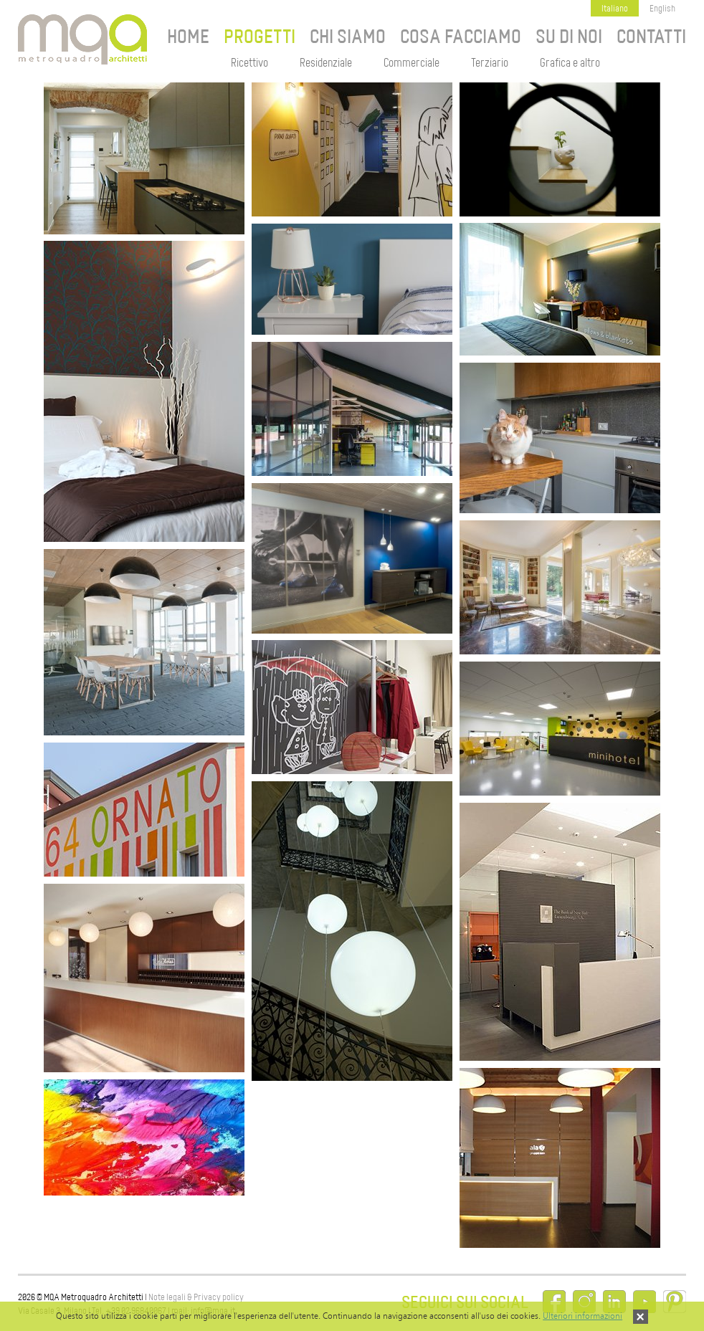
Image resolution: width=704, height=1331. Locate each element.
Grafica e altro (570, 63)
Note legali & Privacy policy (196, 1297)
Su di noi (569, 37)
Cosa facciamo (460, 37)
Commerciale (411, 63)
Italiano (614, 8)
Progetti (259, 37)
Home (188, 37)
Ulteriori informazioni (582, 1315)
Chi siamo (348, 37)
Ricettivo (249, 63)
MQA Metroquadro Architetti (82, 39)
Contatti (651, 37)
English (662, 8)
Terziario (489, 63)
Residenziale (326, 63)
